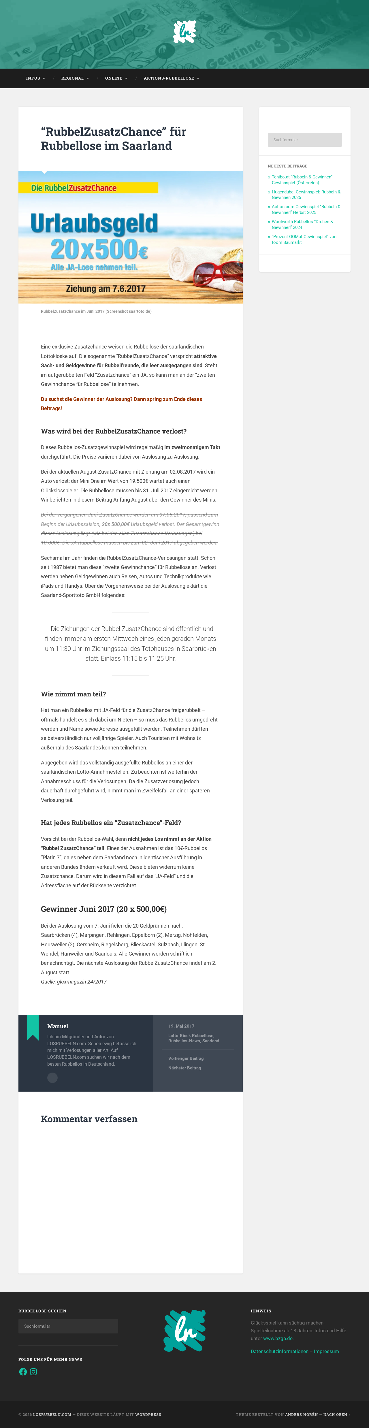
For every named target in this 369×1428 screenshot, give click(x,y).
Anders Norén (301, 1414)
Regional (72, 78)
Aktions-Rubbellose (169, 78)
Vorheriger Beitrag (186, 1058)
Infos (33, 78)
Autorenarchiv (52, 1078)
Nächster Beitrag (184, 1068)
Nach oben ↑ (337, 1414)
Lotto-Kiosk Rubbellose (190, 1035)
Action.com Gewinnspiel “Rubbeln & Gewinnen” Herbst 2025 (306, 209)
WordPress (148, 1414)
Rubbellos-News (184, 1040)
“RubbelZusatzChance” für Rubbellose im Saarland (114, 138)
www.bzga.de (278, 1338)
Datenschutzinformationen (279, 1351)
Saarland (210, 1040)
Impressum (326, 1351)
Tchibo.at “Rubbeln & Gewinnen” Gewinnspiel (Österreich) (302, 179)
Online (114, 78)
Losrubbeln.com (52, 1414)
